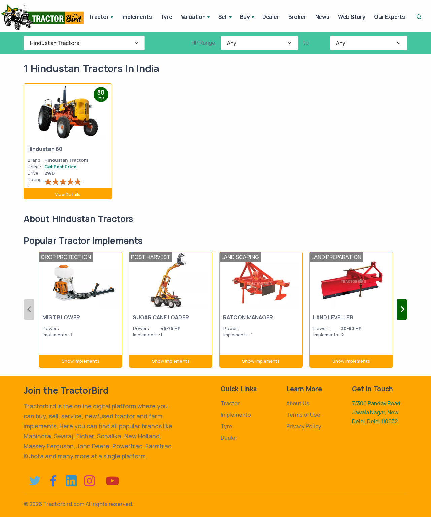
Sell (225, 17)
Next (402, 309)
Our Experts (389, 17)
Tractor (101, 17)
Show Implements (80, 361)
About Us (297, 403)
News (322, 17)
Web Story (351, 17)
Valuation (196, 17)
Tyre (166, 17)
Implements (136, 17)
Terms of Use (303, 414)
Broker (297, 17)
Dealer (270, 17)
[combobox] (84, 43)
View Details (67, 194)
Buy (247, 17)
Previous (29, 309)
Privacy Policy (303, 426)
